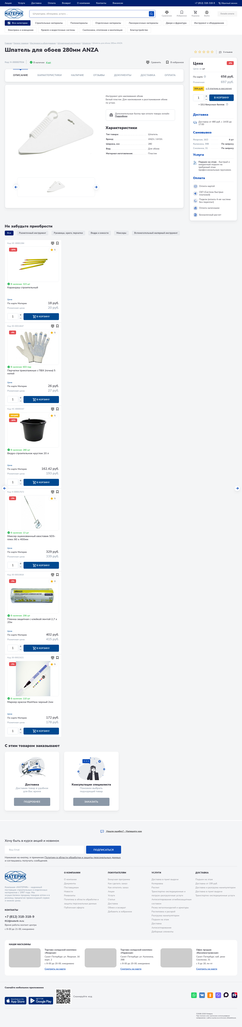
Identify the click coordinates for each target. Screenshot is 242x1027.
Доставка (36, 3)
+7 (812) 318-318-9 (205, 3)
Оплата (52, 3)
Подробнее (121, 116)
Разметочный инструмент (32, 232)
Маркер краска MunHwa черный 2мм (30, 702)
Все (9, 232)
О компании (83, 3)
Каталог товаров (21, 43)
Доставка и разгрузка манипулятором (215, 887)
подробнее (32, 802)
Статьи (111, 899)
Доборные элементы (162, 931)
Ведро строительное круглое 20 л (28, 453)
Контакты (101, 3)
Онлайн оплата (227, 13)
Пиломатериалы (79, 23)
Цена (9, 299)
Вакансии (118, 3)
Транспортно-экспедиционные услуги (215, 895)
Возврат (66, 3)
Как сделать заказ (117, 883)
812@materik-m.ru (14, 920)
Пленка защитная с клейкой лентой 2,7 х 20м (32, 621)
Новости (68, 891)
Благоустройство (139, 30)
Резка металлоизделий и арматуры (170, 907)
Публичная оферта (74, 907)
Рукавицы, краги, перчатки (68, 232)
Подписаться (103, 850)
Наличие (77, 75)
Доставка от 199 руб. (206, 883)
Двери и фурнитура (176, 23)
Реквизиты (69, 895)
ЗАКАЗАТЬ (91, 802)
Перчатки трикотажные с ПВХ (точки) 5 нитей (31, 372)
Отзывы (99, 75)
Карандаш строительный (22, 287)
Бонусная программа (119, 879)
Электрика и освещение (21, 30)
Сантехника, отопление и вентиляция (103, 30)
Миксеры (121, 232)
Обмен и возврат (117, 907)
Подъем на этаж (160, 919)
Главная (8, 43)
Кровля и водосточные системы (58, 30)
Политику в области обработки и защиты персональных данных (82, 857)
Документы (122, 75)
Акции (8, 3)
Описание (20, 75)
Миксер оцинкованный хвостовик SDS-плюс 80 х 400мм (31, 538)
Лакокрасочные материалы (143, 23)
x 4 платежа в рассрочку (219, 88)
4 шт (48, 62)
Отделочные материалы (108, 23)
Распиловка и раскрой (163, 911)
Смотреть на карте (55, 968)
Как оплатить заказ (118, 887)
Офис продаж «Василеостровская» (207, 951)
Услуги (21, 3)
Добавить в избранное (120, 911)
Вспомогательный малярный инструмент (155, 232)
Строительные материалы (49, 23)
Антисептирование (161, 927)
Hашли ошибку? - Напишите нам (121, 831)
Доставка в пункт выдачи (165, 879)
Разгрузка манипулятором (165, 915)
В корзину (221, 98)
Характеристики (49, 75)
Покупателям (117, 872)
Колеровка (157, 883)
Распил (155, 887)
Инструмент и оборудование (209, 23)
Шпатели (86, 43)
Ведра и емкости (100, 232)
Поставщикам (71, 887)
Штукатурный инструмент (69, 43)
